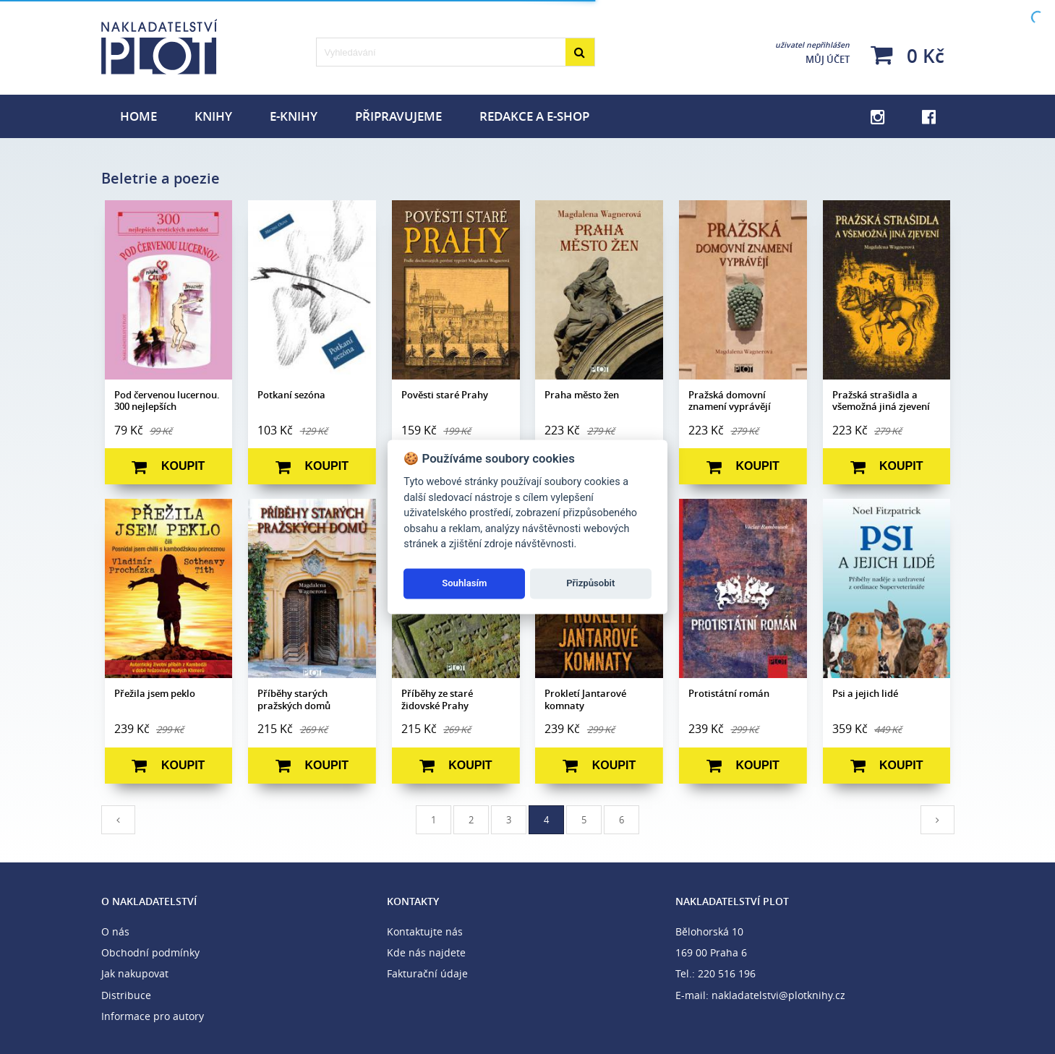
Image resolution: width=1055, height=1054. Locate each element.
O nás (115, 931)
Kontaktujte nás (425, 931)
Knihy (213, 116)
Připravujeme (398, 116)
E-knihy (293, 116)
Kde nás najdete (426, 952)
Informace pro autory (152, 1016)
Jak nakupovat (134, 973)
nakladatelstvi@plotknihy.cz (778, 995)
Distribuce (126, 995)
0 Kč (907, 55)
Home (138, 116)
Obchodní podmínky (150, 952)
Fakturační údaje (427, 973)
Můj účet (812, 53)
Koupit (168, 467)
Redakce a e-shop (534, 116)
